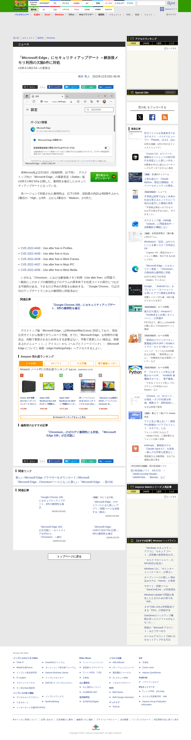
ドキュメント (115, 14)
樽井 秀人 (84, 76)
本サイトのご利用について (25, 719)
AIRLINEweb (118, 662)
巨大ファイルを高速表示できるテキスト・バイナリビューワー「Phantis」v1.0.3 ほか (159, 136)
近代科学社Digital (91, 701)
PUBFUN (143, 678)
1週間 (158, 43)
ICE (140, 658)
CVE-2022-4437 (30, 264)
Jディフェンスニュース (123, 667)
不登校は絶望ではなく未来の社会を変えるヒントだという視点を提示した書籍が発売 (159, 200)
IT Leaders (21, 678)
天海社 (145, 662)
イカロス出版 (115, 658)
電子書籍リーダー (107, 363)
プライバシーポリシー (106, 719)
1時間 (133, 43)
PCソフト (56, 363)
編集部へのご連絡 (84, 719)
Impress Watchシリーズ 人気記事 (153, 487)
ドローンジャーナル (25, 683)
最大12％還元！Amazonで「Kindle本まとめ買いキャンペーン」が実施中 (159, 315)
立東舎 (86, 678)
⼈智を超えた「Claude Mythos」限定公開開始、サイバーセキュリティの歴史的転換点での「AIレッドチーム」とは (159, 185)
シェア (57, 87)
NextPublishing (52, 701)
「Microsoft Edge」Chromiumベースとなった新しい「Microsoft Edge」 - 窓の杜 (64, 482)
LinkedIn (108, 87)
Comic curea (148, 667)
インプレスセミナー (54, 678)
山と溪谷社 (84, 683)
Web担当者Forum (24, 667)
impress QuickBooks (151, 672)
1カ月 (171, 43)
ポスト (32, 87)
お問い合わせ (47, 719)
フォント (148, 14)
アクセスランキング (146, 38)
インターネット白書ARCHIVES (30, 707)
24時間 (146, 43)
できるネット (22, 702)
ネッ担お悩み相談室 (25, 688)
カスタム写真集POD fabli (154, 696)
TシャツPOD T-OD (92, 672)
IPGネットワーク (147, 687)
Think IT (20, 662)
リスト (42, 87)
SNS (128, 14)
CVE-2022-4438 (30, 259)
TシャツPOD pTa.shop (153, 691)
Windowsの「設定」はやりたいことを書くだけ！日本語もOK (159, 245)
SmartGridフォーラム (55, 662)
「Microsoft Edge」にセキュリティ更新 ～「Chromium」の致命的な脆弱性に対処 (159, 269)
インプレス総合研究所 (26, 672)
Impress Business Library (56, 672)
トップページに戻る (69, 556)
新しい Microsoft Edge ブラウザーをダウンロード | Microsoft (52, 477)
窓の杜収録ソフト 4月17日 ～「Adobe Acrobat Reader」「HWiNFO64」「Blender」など (148, 474)
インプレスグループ (141, 719)
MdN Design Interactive (123, 697)
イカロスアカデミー (122, 683)
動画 (137, 14)
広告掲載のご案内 (64, 719)
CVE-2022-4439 (30, 253)
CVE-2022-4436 (30, 270)
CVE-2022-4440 (30, 248)
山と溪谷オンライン (92, 687)
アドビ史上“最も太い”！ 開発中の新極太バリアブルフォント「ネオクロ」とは (159, 424)
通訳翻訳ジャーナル (122, 672)
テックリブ (114, 702)
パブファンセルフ (150, 682)
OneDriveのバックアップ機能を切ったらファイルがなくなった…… (159, 619)
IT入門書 (81, 363)
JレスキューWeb (120, 678)
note (91, 87)
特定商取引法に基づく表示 (166, 719)
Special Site (142, 92)
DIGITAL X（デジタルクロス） (59, 683)
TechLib (116, 706)
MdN (111, 688)
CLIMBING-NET (90, 692)
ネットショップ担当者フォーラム (60, 667)
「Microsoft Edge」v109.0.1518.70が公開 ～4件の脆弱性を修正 (106, 530)
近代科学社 (84, 697)
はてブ (74, 87)
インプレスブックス (54, 696)
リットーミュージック (93, 662)
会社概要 (124, 719)
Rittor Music (85, 658)
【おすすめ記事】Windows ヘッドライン (155, 541)
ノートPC (31, 363)
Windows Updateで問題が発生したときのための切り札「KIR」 (159, 598)
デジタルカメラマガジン (27, 697)
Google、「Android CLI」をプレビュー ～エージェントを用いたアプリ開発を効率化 (159, 289)
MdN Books (118, 692)
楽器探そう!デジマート (93, 667)
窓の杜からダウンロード (105, 177)
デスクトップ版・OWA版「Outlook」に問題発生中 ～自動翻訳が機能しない (159, 224)
